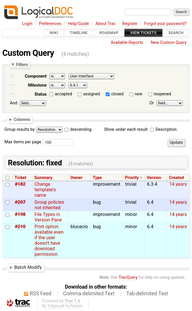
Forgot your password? (165, 23)
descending (80, 129)
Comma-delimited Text (88, 293)
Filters (22, 64)
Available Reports (127, 42)
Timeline (79, 33)
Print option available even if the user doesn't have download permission (49, 240)
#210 (20, 226)
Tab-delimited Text (147, 293)
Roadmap (109, 33)
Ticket (20, 177)
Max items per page (22, 142)
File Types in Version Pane (48, 217)
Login (27, 23)
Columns (22, 119)
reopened (162, 94)
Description (163, 129)
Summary (43, 177)
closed (117, 94)
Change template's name (45, 189)
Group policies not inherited (49, 204)
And (13, 103)
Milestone (37, 85)
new (138, 94)
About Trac (106, 23)
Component (35, 76)
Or (152, 103)
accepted (63, 94)
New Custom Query (168, 42)
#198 (20, 214)
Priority (132, 177)
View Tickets (143, 33)
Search (176, 33)
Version (154, 177)
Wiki (54, 33)
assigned (91, 94)
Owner (76, 177)
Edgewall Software (65, 305)
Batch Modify (28, 267)
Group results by (19, 129)
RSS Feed (40, 293)
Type (97, 177)
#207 (20, 202)
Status (41, 94)
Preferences (50, 23)
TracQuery (128, 277)
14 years (178, 184)
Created (176, 177)
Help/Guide (78, 23)
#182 (20, 184)
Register (130, 23)
